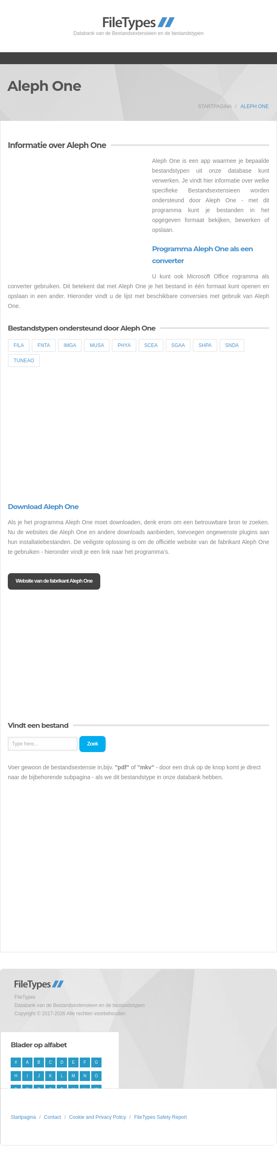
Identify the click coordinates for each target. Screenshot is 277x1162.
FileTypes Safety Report (160, 1117)
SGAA (178, 345)
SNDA (232, 345)
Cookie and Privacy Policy (97, 1117)
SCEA (151, 345)
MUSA (97, 345)
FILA (19, 345)
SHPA (205, 345)
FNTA (43, 345)
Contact (52, 1117)
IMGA (70, 345)
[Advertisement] (77, 213)
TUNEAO (24, 360)
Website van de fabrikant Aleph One (54, 581)
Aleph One (254, 106)
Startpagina (215, 106)
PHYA (124, 345)
